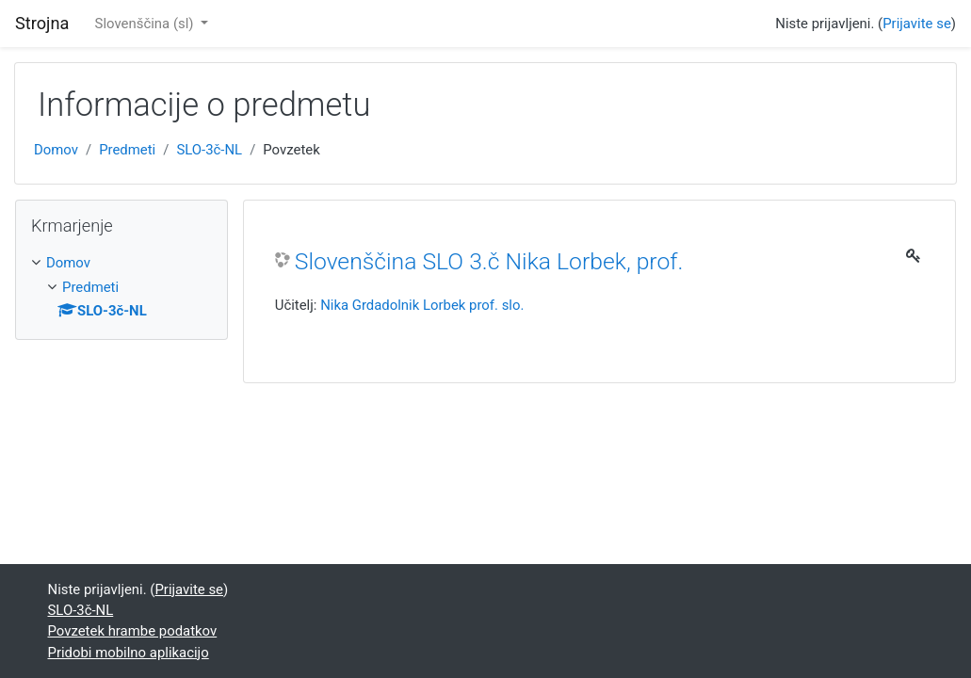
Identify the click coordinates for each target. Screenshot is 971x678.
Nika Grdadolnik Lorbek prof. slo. (422, 305)
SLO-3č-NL (209, 149)
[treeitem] (121, 262)
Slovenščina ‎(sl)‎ (146, 23)
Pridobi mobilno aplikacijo (128, 652)
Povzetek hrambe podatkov (133, 630)
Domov (56, 149)
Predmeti (127, 149)
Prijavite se (916, 23)
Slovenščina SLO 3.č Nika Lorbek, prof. (489, 261)
